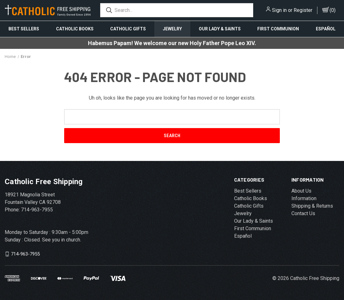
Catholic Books (75, 28)
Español (243, 236)
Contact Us (303, 213)
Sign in (279, 10)
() (333, 10)
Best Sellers (23, 28)
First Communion (278, 28)
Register (303, 10)
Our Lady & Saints (220, 28)
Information (303, 198)
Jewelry (172, 28)
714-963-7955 (25, 254)
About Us (301, 191)
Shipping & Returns (312, 206)
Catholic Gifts (128, 28)
